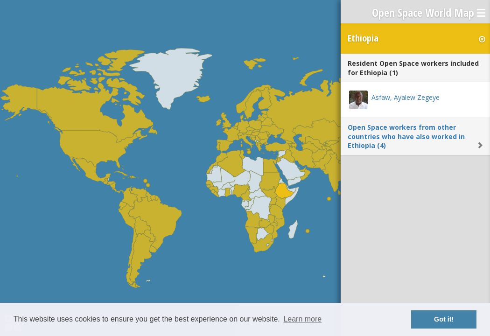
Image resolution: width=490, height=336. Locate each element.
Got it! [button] (444, 319)
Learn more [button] (302, 319)
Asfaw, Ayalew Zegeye (405, 97)
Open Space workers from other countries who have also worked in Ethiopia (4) (406, 136)
